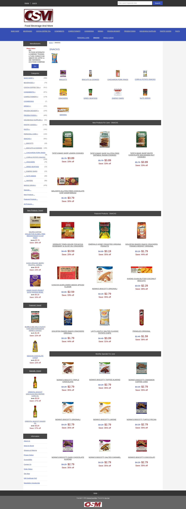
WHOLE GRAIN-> (35, 185)
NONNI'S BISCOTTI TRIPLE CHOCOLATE (68, 381)
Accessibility (28, 460)
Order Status (28, 469)
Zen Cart (107, 498)
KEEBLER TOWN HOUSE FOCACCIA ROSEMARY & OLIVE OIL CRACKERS (67, 245)
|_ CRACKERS (35, 162)
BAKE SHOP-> (35, 78)
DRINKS (100, 31)
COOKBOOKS (89, 31)
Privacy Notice (28, 455)
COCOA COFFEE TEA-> (35, 87)
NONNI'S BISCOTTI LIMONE (104, 419)
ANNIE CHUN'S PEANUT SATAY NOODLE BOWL (35, 284)
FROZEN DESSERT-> (35, 111)
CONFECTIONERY (74, 31)
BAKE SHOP (15, 31)
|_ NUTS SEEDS (35, 176)
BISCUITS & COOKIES (90, 78)
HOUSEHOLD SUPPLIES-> (35, 120)
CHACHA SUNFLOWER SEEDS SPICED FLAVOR (68, 286)
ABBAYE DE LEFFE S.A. (35, 58)
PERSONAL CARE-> (35, 134)
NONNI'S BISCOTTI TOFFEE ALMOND (104, 380)
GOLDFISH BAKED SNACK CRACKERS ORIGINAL (68, 332)
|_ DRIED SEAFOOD (35, 167)
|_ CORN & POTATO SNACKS (35, 157)
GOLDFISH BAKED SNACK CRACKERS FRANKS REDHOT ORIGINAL (141, 245)
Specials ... (27, 190)
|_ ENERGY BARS (35, 171)
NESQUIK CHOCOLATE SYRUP (35, 349)
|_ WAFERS (35, 181)
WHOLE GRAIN (108, 38)
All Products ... (29, 204)
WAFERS (63, 114)
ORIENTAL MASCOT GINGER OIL (35, 415)
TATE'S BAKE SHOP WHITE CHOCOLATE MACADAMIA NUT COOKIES (142, 155)
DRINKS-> (35, 106)
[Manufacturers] (35, 55)
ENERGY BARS (118, 97)
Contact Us (27, 464)
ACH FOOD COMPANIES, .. (35, 62)
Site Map (27, 474)
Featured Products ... (31, 199)
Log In (34, 3)
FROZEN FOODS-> (35, 115)
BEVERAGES (27, 31)
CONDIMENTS (59, 31)
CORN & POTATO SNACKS (145, 78)
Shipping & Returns (30, 450)
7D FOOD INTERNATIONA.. (35, 52)
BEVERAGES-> (35, 83)
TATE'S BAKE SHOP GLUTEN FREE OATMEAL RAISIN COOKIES (104, 154)
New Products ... (29, 194)
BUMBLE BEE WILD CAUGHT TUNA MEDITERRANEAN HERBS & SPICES (35, 321)
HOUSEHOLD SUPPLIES (148, 31)
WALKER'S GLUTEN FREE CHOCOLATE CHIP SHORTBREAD (67, 192)
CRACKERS (63, 97)
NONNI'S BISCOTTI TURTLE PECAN (141, 419)
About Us (27, 441)
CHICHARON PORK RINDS (117, 78)
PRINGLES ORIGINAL (141, 331)
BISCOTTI (63, 78)
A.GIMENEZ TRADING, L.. (35, 54)
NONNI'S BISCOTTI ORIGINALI (104, 289)
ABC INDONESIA (35, 60)
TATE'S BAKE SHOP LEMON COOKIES (68, 153)
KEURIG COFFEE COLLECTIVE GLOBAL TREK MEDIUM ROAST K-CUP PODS (35, 227)
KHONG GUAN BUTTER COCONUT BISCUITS (141, 280)
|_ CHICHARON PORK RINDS (35, 153)
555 (35, 50)
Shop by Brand (29, 446)
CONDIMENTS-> (35, 92)
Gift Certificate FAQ (30, 478)
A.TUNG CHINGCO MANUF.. (35, 56)
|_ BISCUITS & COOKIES (35, 148)
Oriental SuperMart (92, 498)
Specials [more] (35, 371)
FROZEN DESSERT (113, 31)
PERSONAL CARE (83, 38)
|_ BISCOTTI (35, 143)
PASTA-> (35, 129)
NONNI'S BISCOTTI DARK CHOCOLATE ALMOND (68, 458)
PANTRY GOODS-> (35, 125)
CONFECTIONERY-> (35, 97)
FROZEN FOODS (129, 31)
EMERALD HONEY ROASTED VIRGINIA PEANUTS (104, 245)
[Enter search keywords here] (135, 3)
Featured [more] (35, 305)
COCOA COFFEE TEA (43, 31)
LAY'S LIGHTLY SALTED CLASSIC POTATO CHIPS (104, 332)
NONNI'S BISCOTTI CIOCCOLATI (141, 457)
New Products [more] (35, 210)
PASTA (177, 31)
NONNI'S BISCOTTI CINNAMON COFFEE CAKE (141, 381)
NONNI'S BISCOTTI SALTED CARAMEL (105, 457)
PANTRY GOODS (165, 31)
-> (35, 139)
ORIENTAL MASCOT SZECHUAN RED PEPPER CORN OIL (35, 387)
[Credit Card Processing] (93, 506)
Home (27, 3)
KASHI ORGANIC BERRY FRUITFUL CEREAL (35, 257)
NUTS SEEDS (145, 97)
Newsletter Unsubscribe (32, 483)
